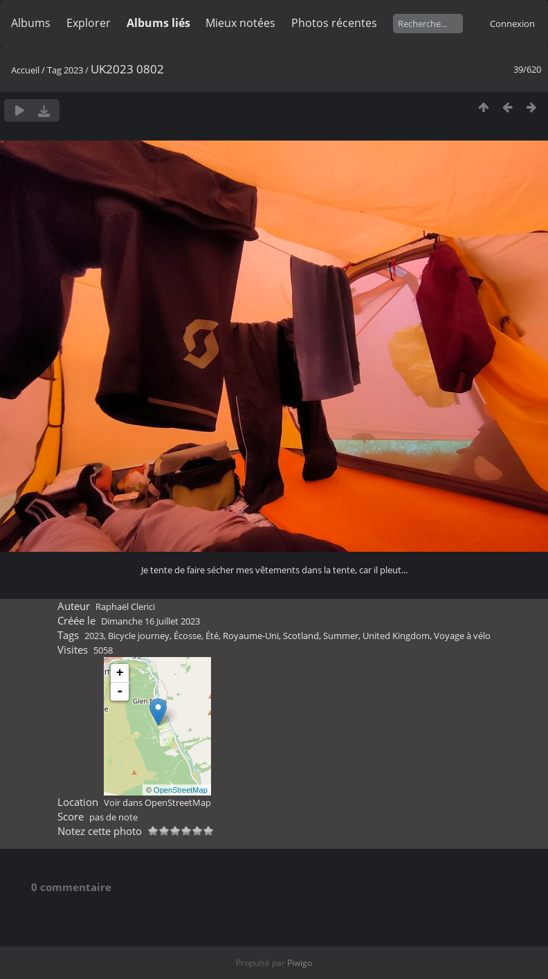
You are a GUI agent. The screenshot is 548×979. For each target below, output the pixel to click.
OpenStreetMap (181, 790)
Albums (31, 22)
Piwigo (299, 963)
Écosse (187, 635)
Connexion (512, 23)
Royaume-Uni (251, 635)
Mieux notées (240, 22)
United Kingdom (396, 635)
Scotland (301, 635)
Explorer (88, 22)
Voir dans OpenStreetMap (157, 802)
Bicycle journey (139, 635)
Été (212, 635)
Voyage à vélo (462, 635)
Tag (54, 70)
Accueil (25, 70)
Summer (340, 635)
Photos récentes (334, 22)
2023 (73, 70)
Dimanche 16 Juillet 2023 (150, 621)
